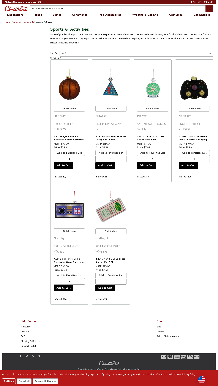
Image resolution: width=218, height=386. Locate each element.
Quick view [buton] (69, 108)
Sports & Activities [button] (44, 22)
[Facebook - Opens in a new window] (20, 356)
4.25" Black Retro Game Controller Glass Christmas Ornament (69, 262)
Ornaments (79, 15)
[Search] (209, 8)
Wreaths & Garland (145, 15)
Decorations (15, 15)
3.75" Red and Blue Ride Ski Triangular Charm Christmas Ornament (110, 140)
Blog (159, 327)
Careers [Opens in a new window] (160, 332)
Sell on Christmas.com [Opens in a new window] (168, 336)
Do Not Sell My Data (132, 369)
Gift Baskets (202, 15)
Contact (25, 332)
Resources (26, 327)
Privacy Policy (116, 369)
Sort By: (54, 53)
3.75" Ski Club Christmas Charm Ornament (150, 138)
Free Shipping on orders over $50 (23, 2)
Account (196, 2)
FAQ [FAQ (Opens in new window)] (23, 336)
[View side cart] (212, 2)
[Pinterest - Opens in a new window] (32, 356)
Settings (9, 381)
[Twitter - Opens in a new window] (26, 356)
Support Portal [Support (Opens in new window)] (28, 346)
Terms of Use (103, 369)
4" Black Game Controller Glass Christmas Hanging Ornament (193, 140)
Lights (57, 15)
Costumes (176, 15)
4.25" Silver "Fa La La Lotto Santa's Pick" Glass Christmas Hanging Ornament (110, 263)
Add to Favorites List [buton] (69, 153)
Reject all (24, 381)
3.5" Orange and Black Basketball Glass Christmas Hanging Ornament (69, 140)
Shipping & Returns (30, 341)
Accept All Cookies (45, 381)
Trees (38, 15)
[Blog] (39, 356)
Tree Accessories (109, 15)
